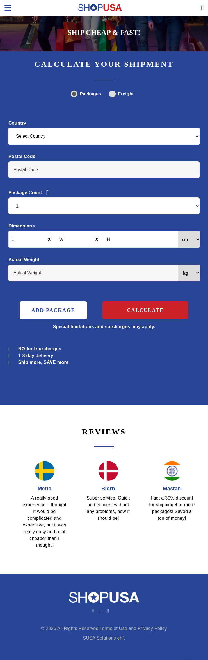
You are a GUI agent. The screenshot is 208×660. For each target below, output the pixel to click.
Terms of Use (113, 628)
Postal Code (21, 156)
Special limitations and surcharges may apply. (104, 326)
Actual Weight (24, 259)
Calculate (145, 310)
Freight (121, 94)
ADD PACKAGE (53, 310)
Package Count (28, 192)
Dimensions (21, 226)
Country (17, 123)
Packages (86, 94)
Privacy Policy (152, 628)
